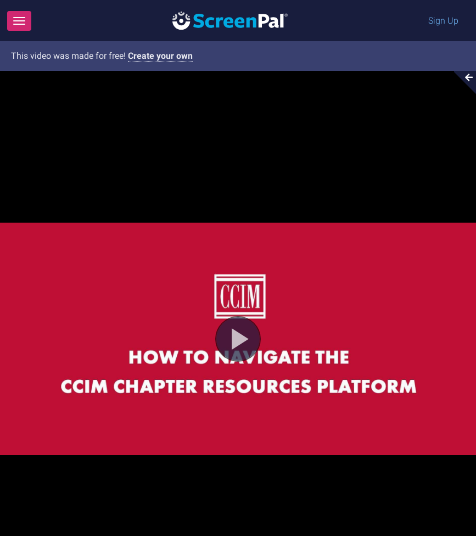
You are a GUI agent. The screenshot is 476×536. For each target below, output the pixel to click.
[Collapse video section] (461, 82)
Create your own (160, 56)
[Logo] (230, 20)
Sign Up (443, 20)
